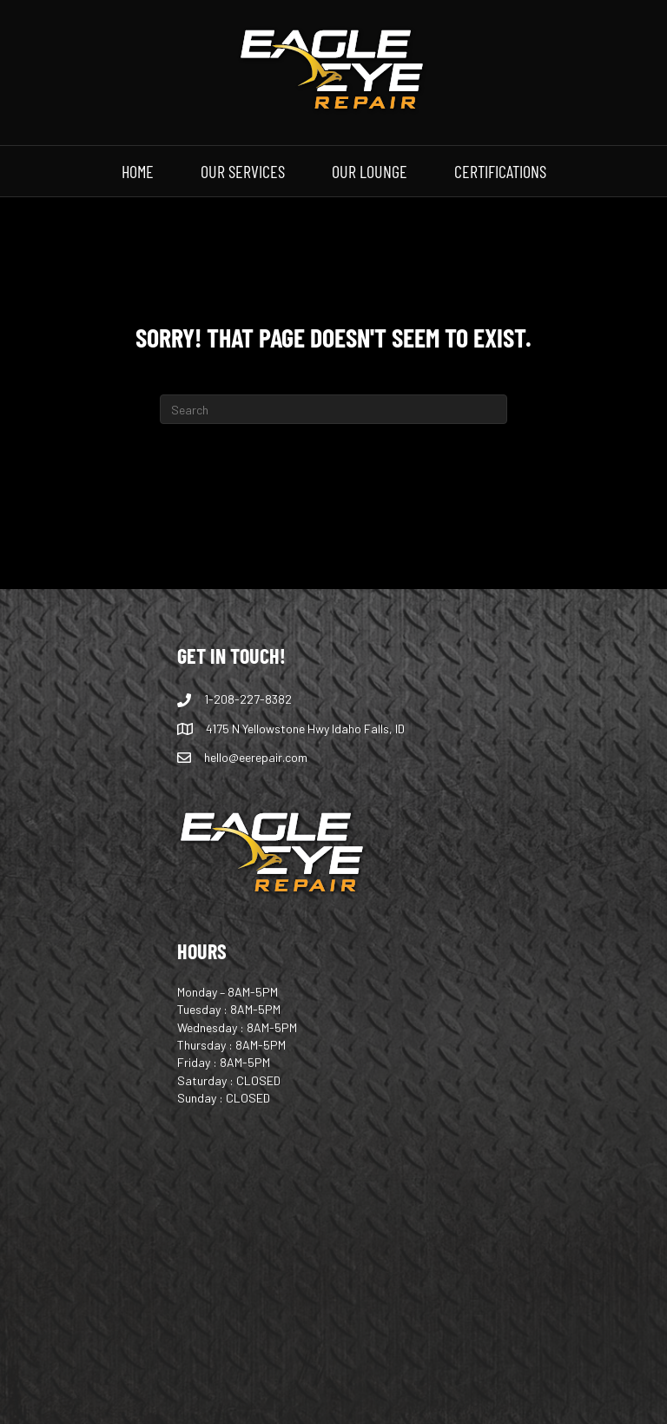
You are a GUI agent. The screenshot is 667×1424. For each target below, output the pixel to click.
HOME (138, 171)
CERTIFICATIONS (500, 171)
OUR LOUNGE (369, 171)
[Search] (333, 409)
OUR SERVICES (243, 171)
